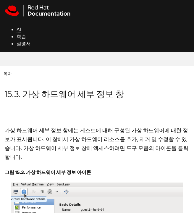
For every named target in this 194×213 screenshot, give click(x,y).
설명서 (24, 44)
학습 (21, 36)
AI (19, 29)
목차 (8, 73)
